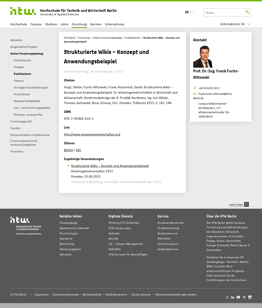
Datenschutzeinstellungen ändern (176, 294)
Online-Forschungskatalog (107, 37)
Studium (51, 24)
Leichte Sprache (141, 294)
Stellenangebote (70, 249)
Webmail (114, 233)
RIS (78, 149)
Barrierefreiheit (92, 294)
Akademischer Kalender (75, 228)
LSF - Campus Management (126, 244)
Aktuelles (66, 254)
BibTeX (68, 149)
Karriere (96, 24)
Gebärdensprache (116, 294)
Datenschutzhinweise (66, 294)
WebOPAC (115, 249)
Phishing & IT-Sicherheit (124, 223)
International (114, 24)
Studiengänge (69, 223)
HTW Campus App (120, 228)
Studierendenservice (171, 223)
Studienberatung (168, 228)
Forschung (79, 24)
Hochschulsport (168, 244)
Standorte (66, 238)
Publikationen (132, 37)
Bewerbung (67, 244)
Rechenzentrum (168, 233)
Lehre (64, 24)
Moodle (113, 238)
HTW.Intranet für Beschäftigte (128, 254)
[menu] (235, 24)
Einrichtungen (69, 233)
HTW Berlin (69, 37)
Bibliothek (164, 238)
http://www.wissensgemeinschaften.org (92, 134)
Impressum (42, 294)
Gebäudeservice (168, 249)
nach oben (239, 204)
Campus (36, 24)
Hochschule (18, 24)
